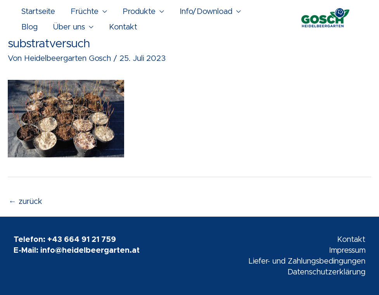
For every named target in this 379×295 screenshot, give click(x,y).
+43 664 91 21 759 (81, 239)
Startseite (38, 12)
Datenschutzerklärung (326, 272)
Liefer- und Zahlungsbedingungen (306, 261)
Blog (29, 27)
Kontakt (123, 27)
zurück (25, 201)
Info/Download (206, 12)
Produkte (139, 12)
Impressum (347, 250)
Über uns (69, 27)
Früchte (85, 12)
